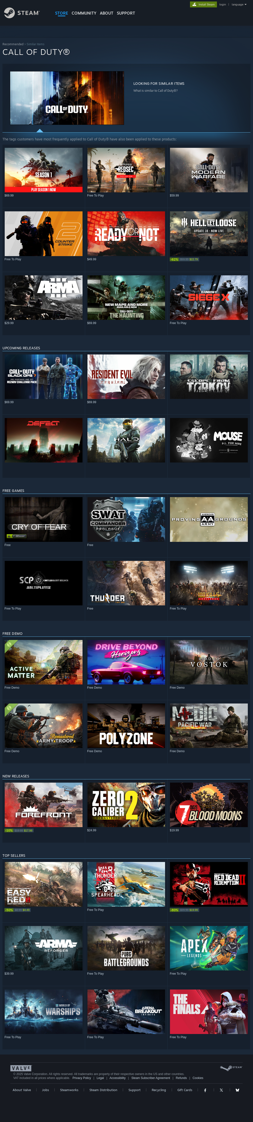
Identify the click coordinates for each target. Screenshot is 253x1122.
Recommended (12, 44)
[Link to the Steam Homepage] (25, 17)
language (237, 4)
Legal (100, 1078)
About (106, 13)
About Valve (22, 1090)
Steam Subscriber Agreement (150, 1078)
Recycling (159, 1090)
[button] (67, 98)
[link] (209, 259)
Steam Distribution (103, 1090)
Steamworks (69, 1090)
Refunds (181, 1078)
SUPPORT (126, 13)
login (222, 4)
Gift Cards (184, 1090)
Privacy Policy (81, 1078)
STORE (61, 13)
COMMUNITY (84, 13)
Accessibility (117, 1078)
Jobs (45, 1090)
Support (134, 1090)
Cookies (197, 1078)
